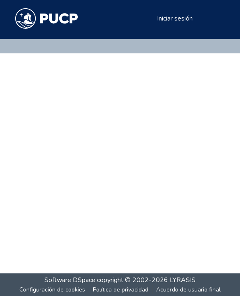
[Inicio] (46, 18)
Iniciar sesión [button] (175, 18)
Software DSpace (69, 280)
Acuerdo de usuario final (188, 290)
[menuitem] (149, 18)
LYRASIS (183, 280)
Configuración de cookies (52, 290)
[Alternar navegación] (213, 18)
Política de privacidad (120, 290)
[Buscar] (137, 18)
